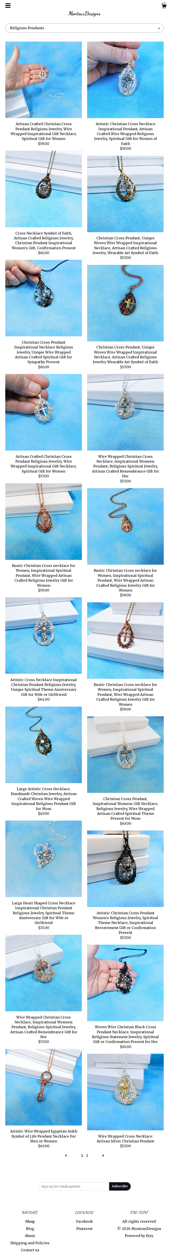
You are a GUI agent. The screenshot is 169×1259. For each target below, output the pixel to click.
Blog (30, 1228)
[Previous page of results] (66, 1155)
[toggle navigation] (8, 5)
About (30, 1235)
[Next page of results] (103, 1155)
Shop (30, 1221)
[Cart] (164, 6)
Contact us (30, 1250)
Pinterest (84, 1228)
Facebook (84, 1221)
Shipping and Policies (30, 1243)
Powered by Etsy (139, 1235)
